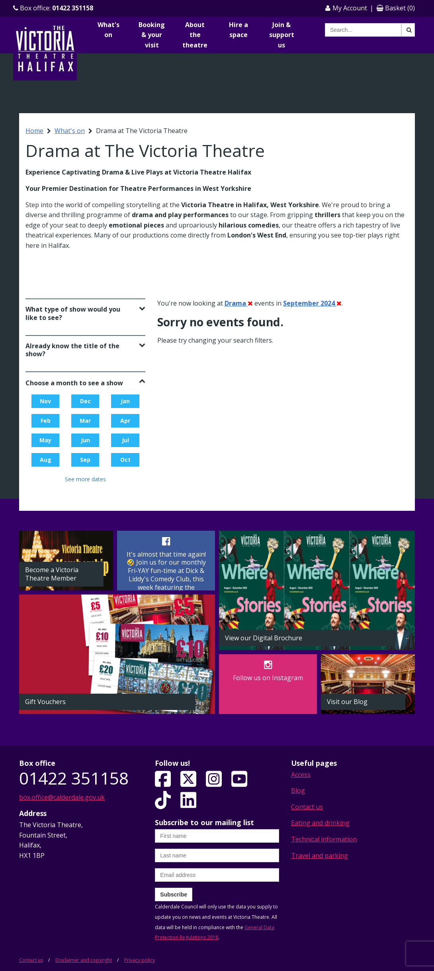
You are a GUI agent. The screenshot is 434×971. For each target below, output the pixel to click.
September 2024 (312, 303)
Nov (45, 401)
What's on (108, 29)
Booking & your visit (152, 34)
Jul (125, 440)
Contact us (307, 806)
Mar (85, 420)
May (45, 440)
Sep (85, 459)
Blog (298, 790)
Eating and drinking (320, 822)
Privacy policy (139, 960)
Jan (125, 401)
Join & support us (281, 34)
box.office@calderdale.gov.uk (62, 797)
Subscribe (173, 894)
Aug (45, 459)
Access (301, 774)
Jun (85, 440)
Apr (125, 420)
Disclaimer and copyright (83, 960)
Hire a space (238, 29)
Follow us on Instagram (268, 677)
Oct (125, 459)
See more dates (85, 479)
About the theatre (194, 34)
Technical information (324, 839)
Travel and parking (319, 855)
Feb (46, 420)
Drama (239, 303)
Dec (85, 401)
